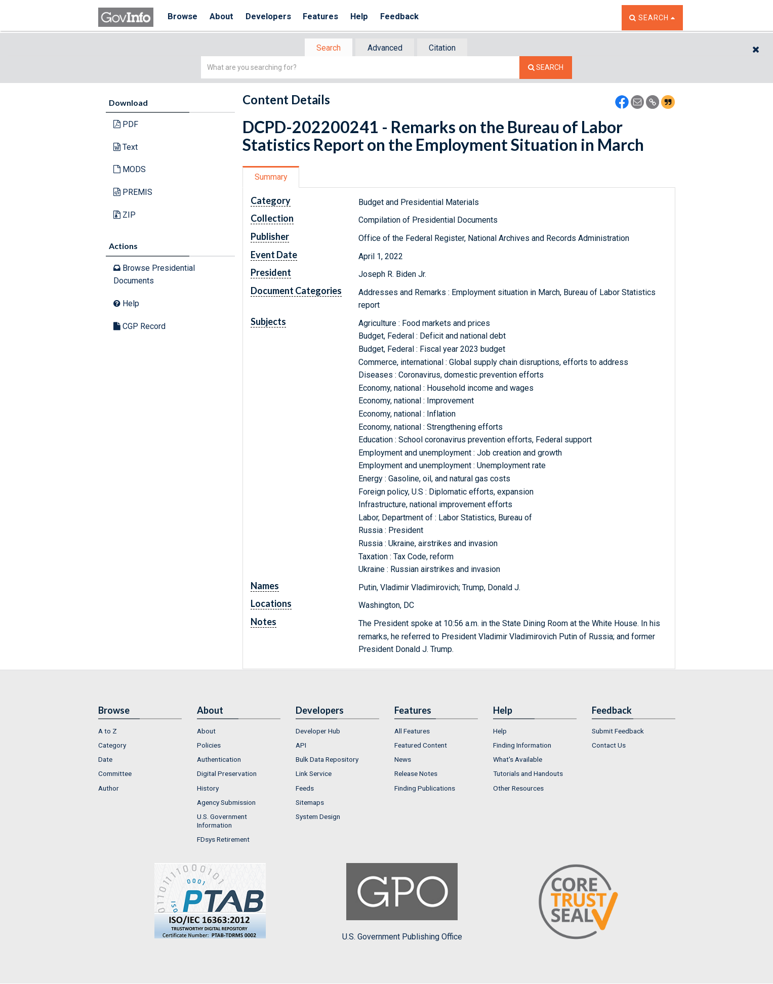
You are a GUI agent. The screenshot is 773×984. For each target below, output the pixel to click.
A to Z (107, 732)
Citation (445, 48)
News (402, 760)
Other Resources (518, 789)
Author (108, 789)
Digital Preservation (227, 775)
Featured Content (420, 746)
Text (125, 148)
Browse (183, 17)
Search (326, 48)
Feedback (412, 17)
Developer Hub (318, 732)
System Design (318, 818)
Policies (209, 746)
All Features (412, 732)
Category (112, 746)
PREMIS (132, 193)
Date (105, 760)
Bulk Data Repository (327, 760)
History (208, 789)
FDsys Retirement (223, 840)
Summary (272, 178)
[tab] (326, 48)
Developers (273, 17)
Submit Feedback (618, 732)
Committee (115, 775)
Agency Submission (226, 803)
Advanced (385, 48)
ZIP (124, 215)
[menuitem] (140, 732)
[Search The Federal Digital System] (545, 68)
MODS (129, 170)
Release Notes (415, 775)
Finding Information (522, 746)
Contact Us (609, 746)
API (301, 746)
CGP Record (139, 327)
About (224, 17)
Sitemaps (310, 803)
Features (328, 17)
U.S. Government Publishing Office (402, 903)
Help (370, 17)
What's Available (517, 760)
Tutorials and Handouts (528, 775)
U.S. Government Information (222, 822)
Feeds (305, 789)
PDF (125, 125)
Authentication (219, 760)
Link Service (314, 775)
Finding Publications (424, 789)
